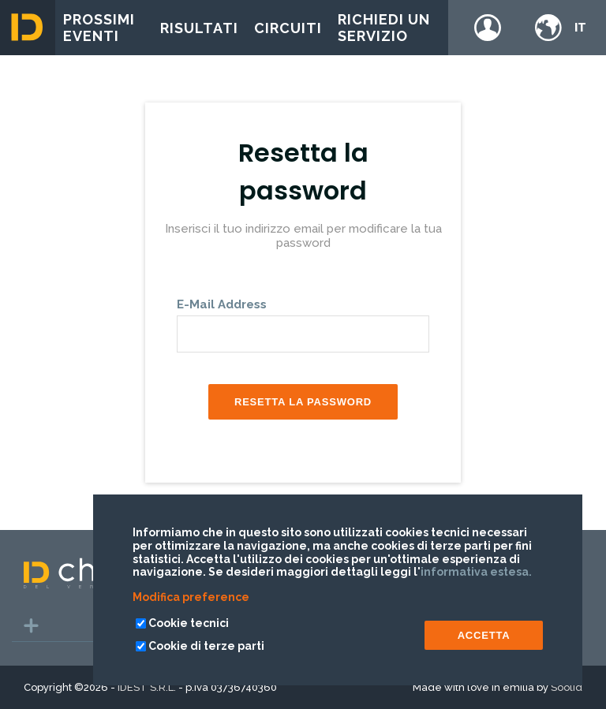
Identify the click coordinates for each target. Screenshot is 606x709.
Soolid (566, 687)
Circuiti (288, 28)
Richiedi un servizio (384, 27)
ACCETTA (484, 635)
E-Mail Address (222, 304)
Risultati (199, 28)
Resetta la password (303, 402)
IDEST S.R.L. (147, 687)
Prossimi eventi (99, 27)
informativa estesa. (476, 571)
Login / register (487, 27)
